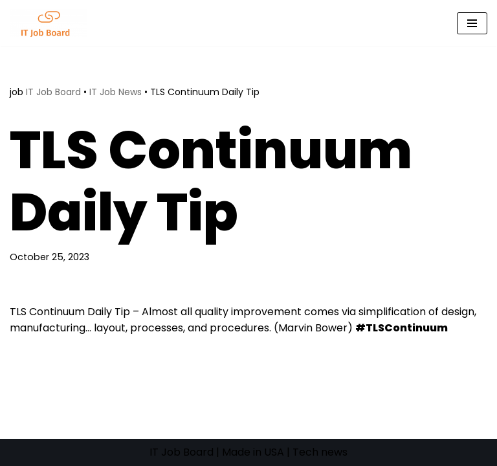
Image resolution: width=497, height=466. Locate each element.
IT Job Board (53, 91)
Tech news (320, 452)
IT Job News (115, 91)
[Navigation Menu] (472, 23)
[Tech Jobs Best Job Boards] (52, 23)
